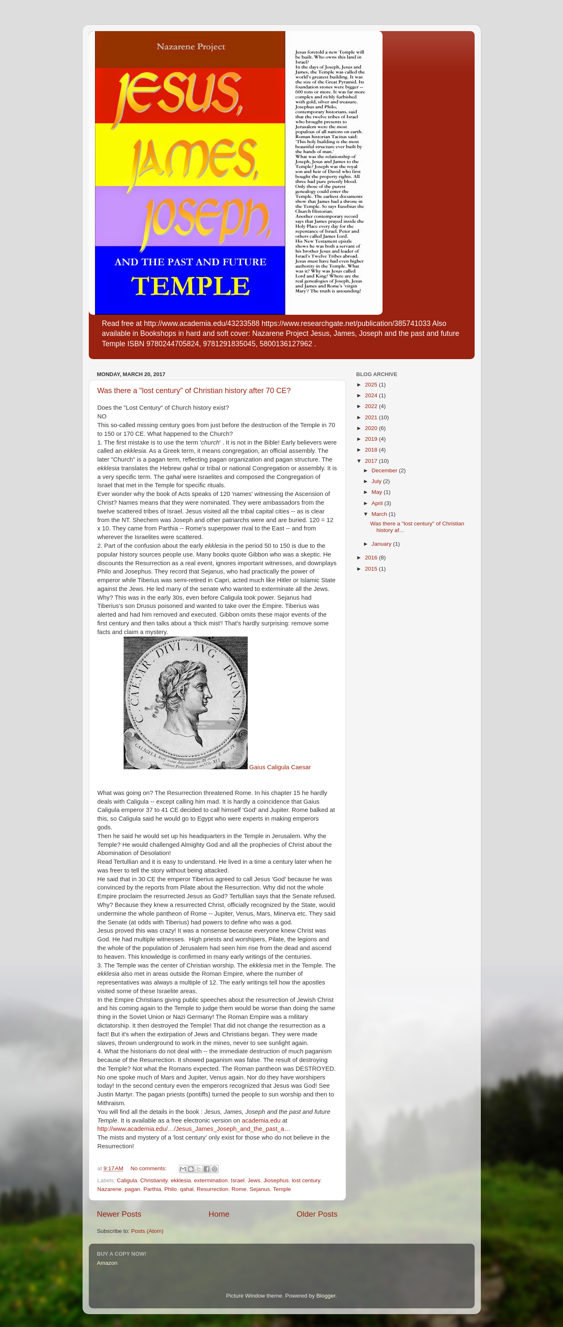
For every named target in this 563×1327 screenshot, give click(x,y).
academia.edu (261, 1120)
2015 (372, 569)
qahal (186, 1189)
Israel (237, 1180)
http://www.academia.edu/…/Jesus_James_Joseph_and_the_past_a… (193, 1128)
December (385, 470)
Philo (170, 1189)
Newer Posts (119, 1214)
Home (219, 1214)
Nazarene (109, 1189)
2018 (372, 450)
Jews (254, 1180)
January (382, 544)
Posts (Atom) (147, 1231)
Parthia (152, 1189)
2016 (372, 557)
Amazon (107, 1263)
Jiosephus (276, 1180)
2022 (372, 406)
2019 (372, 439)
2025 (372, 385)
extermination (211, 1180)
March (380, 514)
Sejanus (260, 1189)
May (378, 492)
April (378, 503)
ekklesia (181, 1180)
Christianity (154, 1180)
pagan (133, 1189)
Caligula (127, 1180)
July (377, 481)
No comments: (149, 1168)
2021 (372, 417)
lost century (306, 1180)
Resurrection (213, 1189)
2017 (372, 461)
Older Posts (317, 1214)
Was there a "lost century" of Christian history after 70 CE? (194, 390)
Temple (282, 1189)
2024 (372, 395)
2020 (372, 428)
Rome (239, 1189)
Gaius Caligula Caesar (217, 767)
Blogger (326, 1296)
